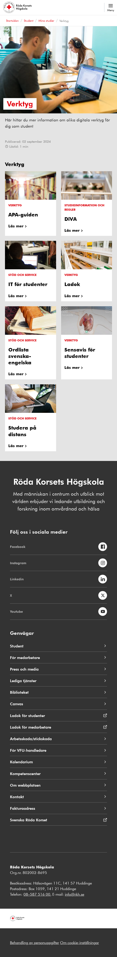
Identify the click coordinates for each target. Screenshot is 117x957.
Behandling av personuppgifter (34, 942)
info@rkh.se (74, 894)
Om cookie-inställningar (79, 942)
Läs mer (15, 225)
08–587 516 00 (36, 894)
